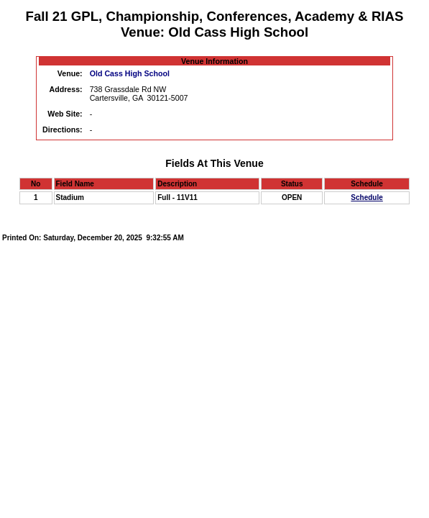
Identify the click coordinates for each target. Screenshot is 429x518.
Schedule (366, 197)
